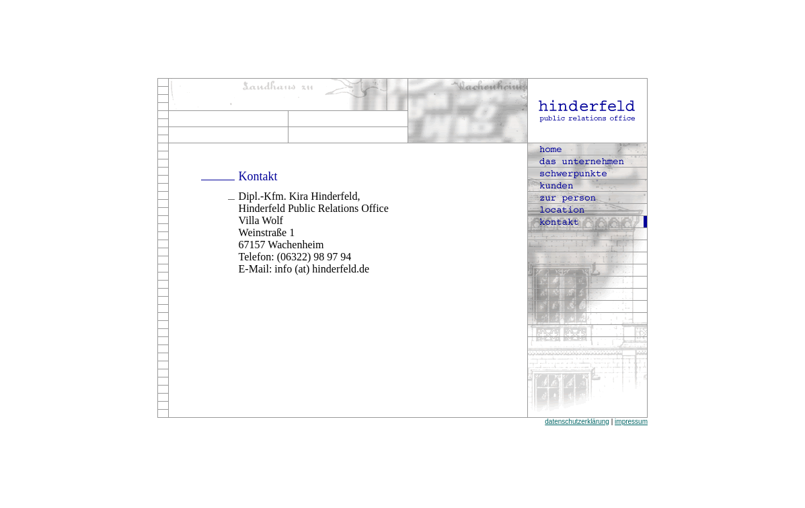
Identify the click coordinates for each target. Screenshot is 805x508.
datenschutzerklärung (577, 421)
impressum (631, 421)
